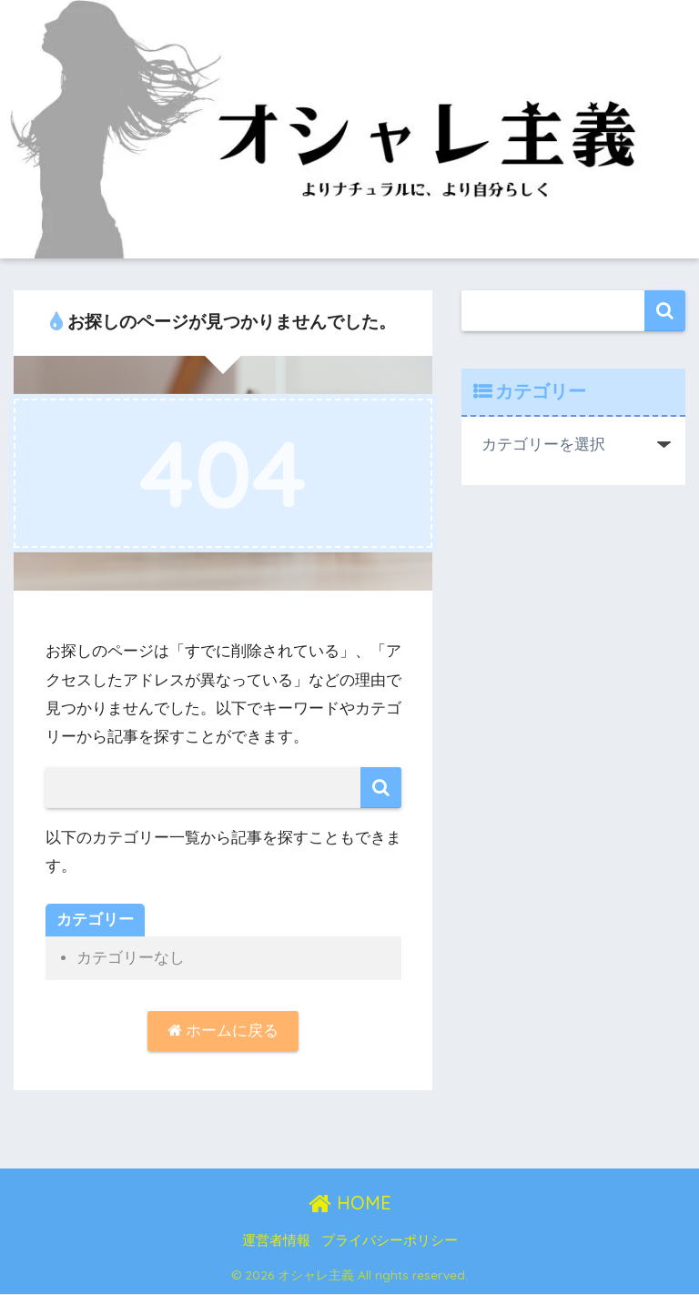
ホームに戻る (223, 1031)
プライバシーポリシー (389, 1241)
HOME (350, 1203)
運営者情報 (276, 1241)
